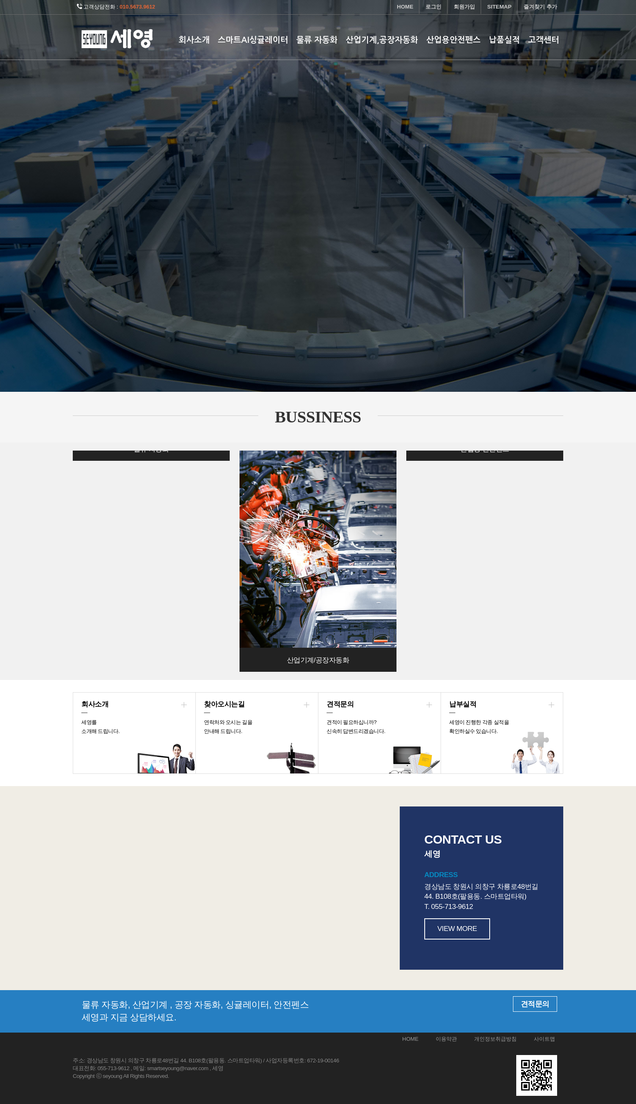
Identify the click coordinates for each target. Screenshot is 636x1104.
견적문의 (535, 1004)
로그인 (433, 7)
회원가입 (464, 7)
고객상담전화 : (116, 7)
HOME (405, 7)
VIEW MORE (457, 928)
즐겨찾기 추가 (540, 7)
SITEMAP (499, 7)
